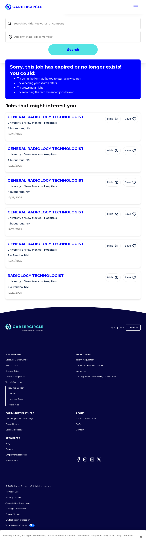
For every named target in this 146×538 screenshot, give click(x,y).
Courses (11, 393)
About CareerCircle (86, 418)
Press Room (11, 460)
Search (73, 50)
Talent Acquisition (85, 359)
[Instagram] (85, 459)
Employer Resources (16, 454)
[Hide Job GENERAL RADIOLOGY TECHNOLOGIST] (113, 119)
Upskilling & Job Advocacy (19, 418)
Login (112, 327)
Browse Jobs (11, 371)
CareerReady (12, 424)
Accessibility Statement (17, 503)
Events (8, 449)
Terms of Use (11, 491)
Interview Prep (15, 399)
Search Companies (15, 376)
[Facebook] (78, 459)
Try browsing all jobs (30, 87)
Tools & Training (13, 382)
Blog (7, 443)
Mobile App (13, 404)
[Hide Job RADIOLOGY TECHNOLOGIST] (113, 277)
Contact (133, 327)
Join (122, 327)
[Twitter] (98, 459)
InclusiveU (81, 371)
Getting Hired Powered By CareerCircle (96, 376)
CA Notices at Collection (17, 519)
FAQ (78, 424)
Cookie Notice (12, 514)
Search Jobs (11, 365)
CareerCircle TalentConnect (90, 365)
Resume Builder (15, 387)
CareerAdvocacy (13, 429)
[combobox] (73, 36)
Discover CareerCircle (16, 359)
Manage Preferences (15, 508)
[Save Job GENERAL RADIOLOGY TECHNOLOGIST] (130, 119)
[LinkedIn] (92, 459)
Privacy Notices (13, 497)
